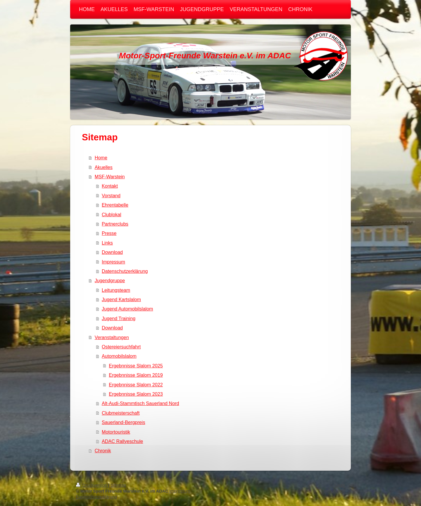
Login (340, 485)
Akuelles (104, 167)
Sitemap (118, 485)
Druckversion (92, 485)
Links (107, 242)
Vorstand (111, 195)
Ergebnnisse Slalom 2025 (136, 365)
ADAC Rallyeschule (122, 441)
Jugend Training (118, 318)
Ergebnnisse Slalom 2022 (136, 384)
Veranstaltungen (112, 337)
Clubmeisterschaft (121, 413)
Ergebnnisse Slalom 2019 (136, 375)
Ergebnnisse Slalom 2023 (136, 394)
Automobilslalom (119, 356)
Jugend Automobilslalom (127, 308)
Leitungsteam (116, 290)
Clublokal (111, 214)
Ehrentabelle (115, 204)
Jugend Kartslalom (121, 299)
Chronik (103, 450)
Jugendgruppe (110, 280)
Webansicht (334, 491)
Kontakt (110, 186)
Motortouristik (116, 432)
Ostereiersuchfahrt (121, 346)
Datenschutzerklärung (125, 271)
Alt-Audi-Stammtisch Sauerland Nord (140, 403)
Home (101, 157)
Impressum (113, 261)
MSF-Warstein (110, 176)
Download (112, 252)
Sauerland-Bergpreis (123, 422)
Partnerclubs (115, 223)
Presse (109, 233)
